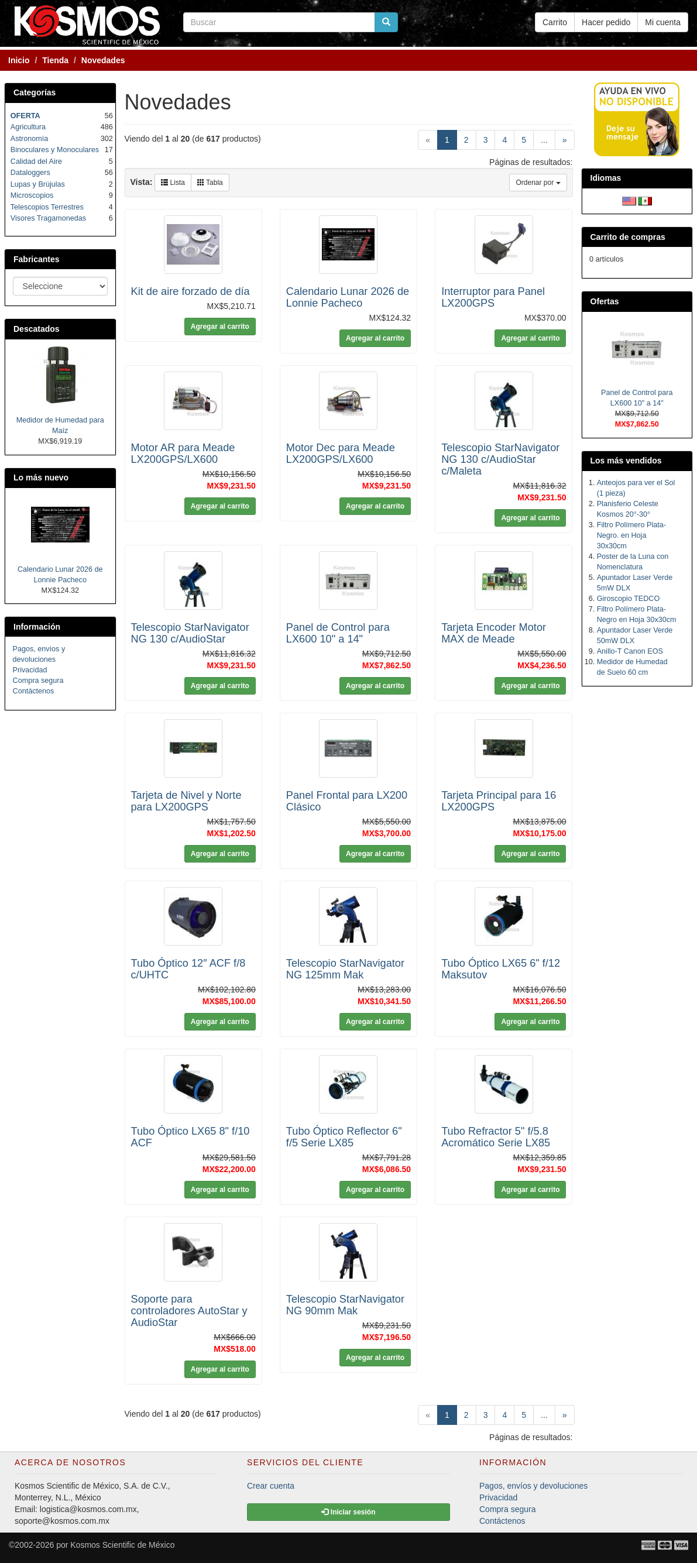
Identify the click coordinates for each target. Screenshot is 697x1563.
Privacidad (30, 670)
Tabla (210, 182)
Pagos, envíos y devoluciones (533, 1485)
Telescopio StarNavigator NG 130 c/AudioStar (190, 633)
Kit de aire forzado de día (190, 291)
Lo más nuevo (40, 477)
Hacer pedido (606, 22)
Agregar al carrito (220, 326)
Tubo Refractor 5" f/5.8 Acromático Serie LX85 (495, 1137)
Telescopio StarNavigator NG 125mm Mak (345, 969)
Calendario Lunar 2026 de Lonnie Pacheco (347, 297)
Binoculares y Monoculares (55, 150)
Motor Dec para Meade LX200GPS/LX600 (340, 453)
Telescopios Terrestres (47, 207)
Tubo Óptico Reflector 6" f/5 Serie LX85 (344, 1137)
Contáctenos (33, 691)
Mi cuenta (663, 22)
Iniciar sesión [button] (348, 1512)
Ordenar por (538, 182)
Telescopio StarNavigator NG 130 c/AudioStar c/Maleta (500, 459)
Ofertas (604, 301)
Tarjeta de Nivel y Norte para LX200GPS (186, 801)
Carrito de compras (627, 237)
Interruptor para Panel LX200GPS (493, 297)
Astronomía (29, 139)
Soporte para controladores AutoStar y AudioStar (189, 1310)
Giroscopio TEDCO (628, 599)
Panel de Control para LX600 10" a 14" (338, 633)
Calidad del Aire (36, 161)
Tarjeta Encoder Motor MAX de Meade (493, 633)
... (544, 140)
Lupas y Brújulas (38, 184)
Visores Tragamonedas (48, 218)
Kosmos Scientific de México (122, 1545)
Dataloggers (30, 173)
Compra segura (38, 680)
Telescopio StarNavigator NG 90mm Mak (345, 1305)
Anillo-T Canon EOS (630, 651)
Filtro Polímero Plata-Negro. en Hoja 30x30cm (631, 535)
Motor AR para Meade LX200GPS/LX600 (183, 453)
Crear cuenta (270, 1485)
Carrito (555, 22)
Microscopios (32, 195)
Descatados (36, 329)
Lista (173, 182)
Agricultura (28, 127)
